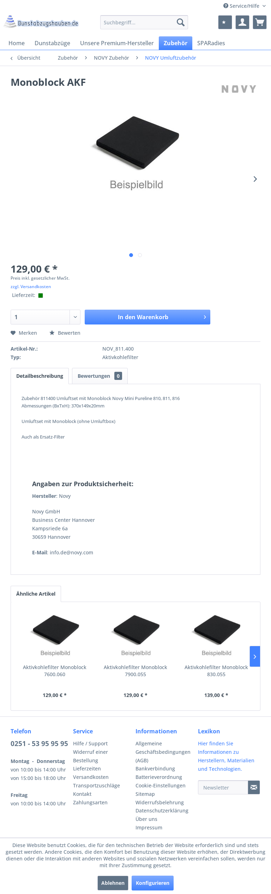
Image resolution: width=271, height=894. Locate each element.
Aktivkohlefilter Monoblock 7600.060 (54, 671)
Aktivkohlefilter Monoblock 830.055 (216, 671)
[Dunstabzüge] (52, 43)
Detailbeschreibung (39, 375)
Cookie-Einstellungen (161, 785)
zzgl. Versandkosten (31, 287)
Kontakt (82, 794)
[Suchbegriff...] (144, 22)
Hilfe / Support (90, 743)
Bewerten (64, 332)
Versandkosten (91, 777)
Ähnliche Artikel (35, 593)
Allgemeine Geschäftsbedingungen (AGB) (163, 752)
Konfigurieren (152, 883)
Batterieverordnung (159, 777)
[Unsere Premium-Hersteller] (117, 43)
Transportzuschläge (96, 785)
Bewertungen (100, 376)
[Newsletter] (223, 787)
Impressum (149, 827)
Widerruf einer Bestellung (90, 756)
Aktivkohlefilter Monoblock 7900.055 (135, 671)
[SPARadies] (211, 43)
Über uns (146, 819)
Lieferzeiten (87, 768)
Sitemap (145, 794)
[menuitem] (144, 22)
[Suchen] (180, 22)
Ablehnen (113, 883)
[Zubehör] (175, 43)
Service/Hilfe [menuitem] (242, 5)
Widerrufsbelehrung (160, 802)
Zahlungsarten (90, 802)
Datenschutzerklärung (162, 810)
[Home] (17, 43)
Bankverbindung (155, 768)
